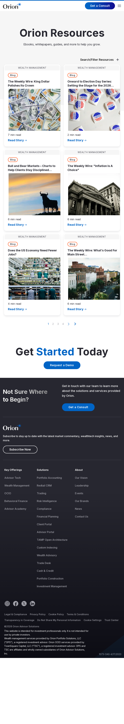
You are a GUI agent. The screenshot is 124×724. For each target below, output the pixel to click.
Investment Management (52, 586)
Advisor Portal (45, 532)
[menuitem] (19, 530)
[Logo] (12, 5)
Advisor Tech (12, 477)
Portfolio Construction (50, 578)
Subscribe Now (20, 449)
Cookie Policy (56, 614)
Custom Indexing (47, 547)
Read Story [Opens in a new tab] (16, 140)
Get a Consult (100, 5)
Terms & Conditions (78, 614)
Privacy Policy (38, 614)
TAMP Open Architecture (52, 539)
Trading (41, 493)
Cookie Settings (93, 620)
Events (79, 493)
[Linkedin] (32, 603)
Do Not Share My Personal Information (59, 620)
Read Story (75, 140)
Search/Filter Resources (99, 59)
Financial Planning (47, 516)
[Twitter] (23, 603)
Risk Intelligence (47, 501)
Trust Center (111, 620)
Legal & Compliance (15, 614)
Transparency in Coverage (19, 620)
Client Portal (44, 524)
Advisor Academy (15, 508)
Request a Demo (62, 365)
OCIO (7, 493)
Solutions (43, 469)
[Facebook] (15, 603)
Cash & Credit (45, 570)
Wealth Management (16, 485)
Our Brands (82, 501)
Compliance (44, 508)
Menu (119, 6)
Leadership (82, 485)
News (78, 508)
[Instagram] (7, 603)
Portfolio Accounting (49, 477)
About (79, 469)
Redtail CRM (44, 485)
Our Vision (81, 477)
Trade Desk (44, 563)
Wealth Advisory (47, 555)
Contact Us (81, 516)
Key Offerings (13, 469)
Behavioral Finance (16, 501)
